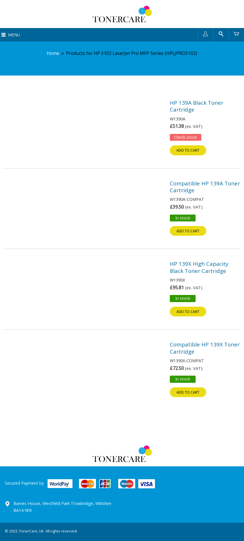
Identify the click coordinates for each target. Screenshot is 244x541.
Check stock (185, 137)
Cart (236, 33)
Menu (14, 34)
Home (53, 53)
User (205, 33)
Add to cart (187, 150)
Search (221, 33)
